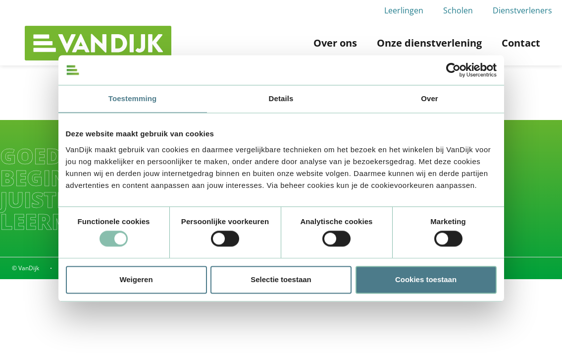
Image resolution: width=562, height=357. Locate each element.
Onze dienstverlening (429, 43)
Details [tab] (281, 98)
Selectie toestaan (281, 279)
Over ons (335, 43)
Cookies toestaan (426, 279)
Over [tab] (429, 98)
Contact (521, 43)
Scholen (458, 10)
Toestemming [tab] (132, 98)
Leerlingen (403, 10)
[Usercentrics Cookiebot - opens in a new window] (453, 69)
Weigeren (136, 279)
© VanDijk (25, 268)
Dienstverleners (522, 10)
